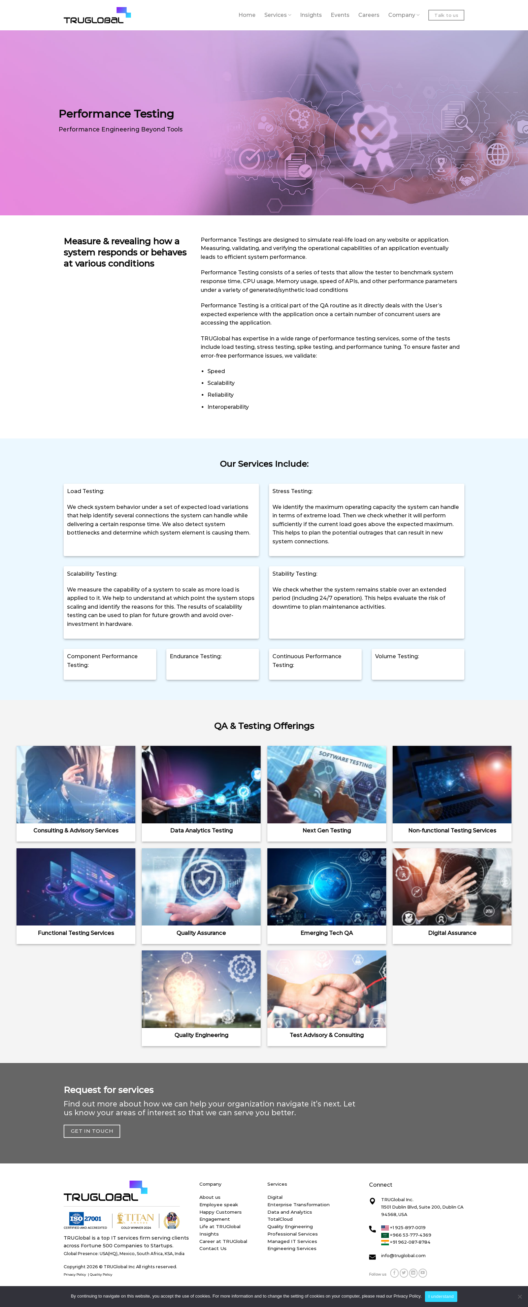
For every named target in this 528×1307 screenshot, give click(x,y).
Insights (311, 15)
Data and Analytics (289, 1212)
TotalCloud (280, 1219)
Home (247, 15)
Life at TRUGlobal (219, 1226)
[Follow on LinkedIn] (413, 1273)
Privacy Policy (75, 1274)
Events (340, 15)
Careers (369, 15)
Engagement (214, 1219)
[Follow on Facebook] (394, 1273)
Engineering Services (292, 1248)
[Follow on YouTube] (423, 1273)
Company (404, 15)
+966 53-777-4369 (406, 1235)
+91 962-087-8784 (406, 1242)
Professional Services (292, 1234)
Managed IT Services (292, 1241)
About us (210, 1197)
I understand (441, 1296)
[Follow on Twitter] (404, 1273)
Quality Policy (101, 1274)
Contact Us (213, 1248)
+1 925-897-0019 (403, 1227)
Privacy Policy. (408, 1296)
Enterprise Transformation (298, 1204)
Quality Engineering (290, 1226)
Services (277, 15)
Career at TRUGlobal (223, 1241)
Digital (275, 1197)
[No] (519, 1298)
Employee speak (218, 1204)
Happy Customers (220, 1212)
